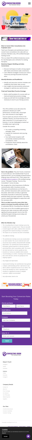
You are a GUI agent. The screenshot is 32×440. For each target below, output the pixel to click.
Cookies (5, 429)
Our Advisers (6, 393)
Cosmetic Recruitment (8, 409)
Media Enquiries (6, 397)
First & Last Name (7, 303)
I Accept (5, 436)
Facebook (5, 368)
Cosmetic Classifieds (7, 411)
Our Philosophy (6, 395)
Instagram (5, 364)
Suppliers (5, 399)
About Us (5, 389)
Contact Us (5, 387)
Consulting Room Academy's (9, 179)
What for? (4, 433)
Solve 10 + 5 (5, 333)
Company (5, 317)
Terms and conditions (13, 426)
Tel (3, 326)
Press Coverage (6, 391)
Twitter (4, 366)
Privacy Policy (22, 426)
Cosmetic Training (7, 413)
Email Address (6, 310)
